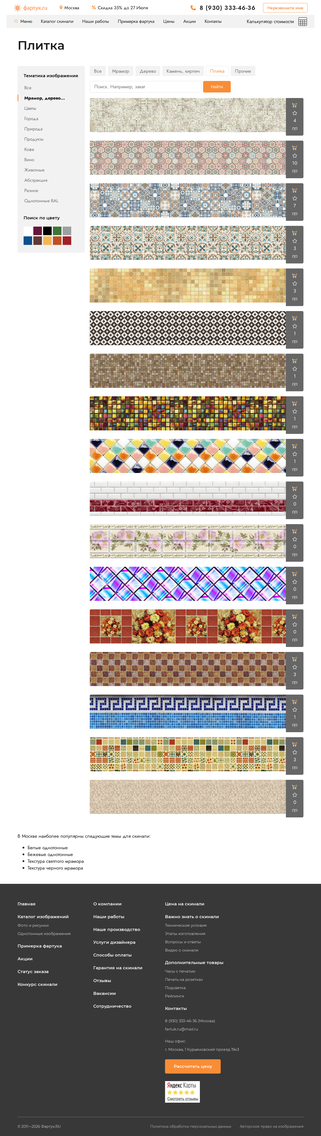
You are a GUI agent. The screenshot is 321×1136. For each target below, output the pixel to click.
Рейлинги (174, 996)
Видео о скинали (181, 950)
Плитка (217, 71)
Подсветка (175, 988)
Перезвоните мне (285, 8)
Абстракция (35, 180)
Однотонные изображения (44, 933)
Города (31, 118)
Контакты (213, 21)
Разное (31, 190)
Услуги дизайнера (114, 942)
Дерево (148, 71)
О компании (107, 903)
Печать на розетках (184, 979)
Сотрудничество (112, 1006)
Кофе (29, 149)
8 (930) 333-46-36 (228, 8)
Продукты (34, 139)
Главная (27, 903)
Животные (34, 170)
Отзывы (102, 980)
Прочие (243, 71)
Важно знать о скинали (192, 916)
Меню (23, 21)
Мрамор (120, 71)
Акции (189, 21)
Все (27, 87)
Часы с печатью (180, 971)
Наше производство (116, 929)
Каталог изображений (43, 916)
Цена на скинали (184, 903)
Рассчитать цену (193, 1066)
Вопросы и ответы (183, 942)
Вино (29, 159)
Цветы (30, 108)
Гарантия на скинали (117, 967)
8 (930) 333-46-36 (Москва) (190, 1021)
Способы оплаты (112, 955)
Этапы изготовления (185, 933)
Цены (169, 21)
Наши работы (95, 21)
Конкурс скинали (37, 984)
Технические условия (186, 925)
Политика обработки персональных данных (191, 1126)
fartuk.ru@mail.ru (181, 1029)
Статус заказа (33, 971)
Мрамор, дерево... (44, 98)
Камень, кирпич (183, 71)
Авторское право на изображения (271, 1126)
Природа (33, 129)
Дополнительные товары (194, 962)
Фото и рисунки (33, 925)
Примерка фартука (136, 21)
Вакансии (104, 993)
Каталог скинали (57, 21)
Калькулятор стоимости (277, 21)
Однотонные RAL (41, 201)
